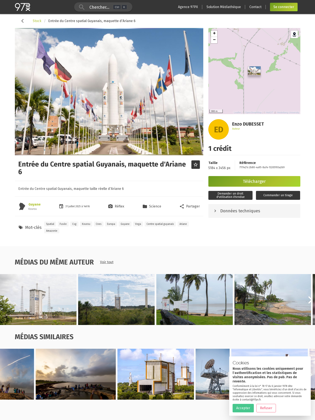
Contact (255, 7)
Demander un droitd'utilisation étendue (230, 195)
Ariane (183, 224)
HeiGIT (269, 112)
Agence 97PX (188, 7)
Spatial (50, 224)
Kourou (86, 224)
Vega (138, 224)
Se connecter (283, 7)
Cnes (99, 224)
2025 (78, 206)
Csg (74, 224)
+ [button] (214, 34)
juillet (71, 206)
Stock (37, 21)
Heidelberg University (288, 112)
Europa (111, 224)
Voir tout (106, 262)
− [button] (214, 40)
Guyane (34, 204)
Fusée (63, 224)
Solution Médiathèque (223, 7)
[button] (310, 302)
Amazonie (51, 230)
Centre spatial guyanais (160, 224)
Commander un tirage (278, 195)
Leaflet (237, 112)
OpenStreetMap (253, 112)
